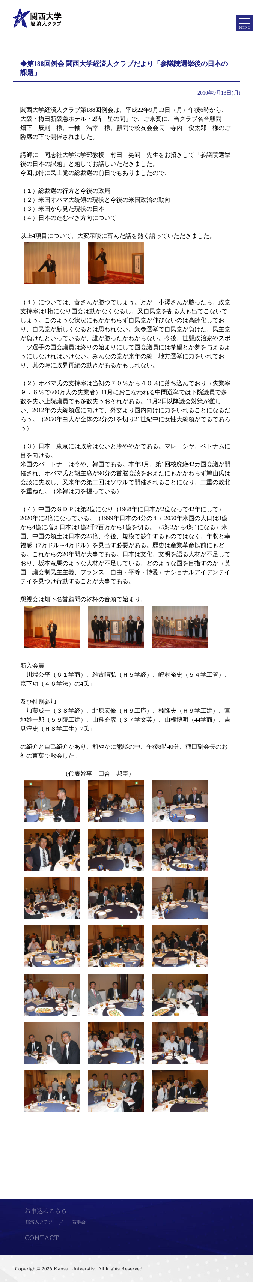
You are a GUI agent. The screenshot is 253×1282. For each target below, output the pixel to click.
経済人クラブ (39, 1222)
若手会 (79, 1222)
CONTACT (42, 1238)
